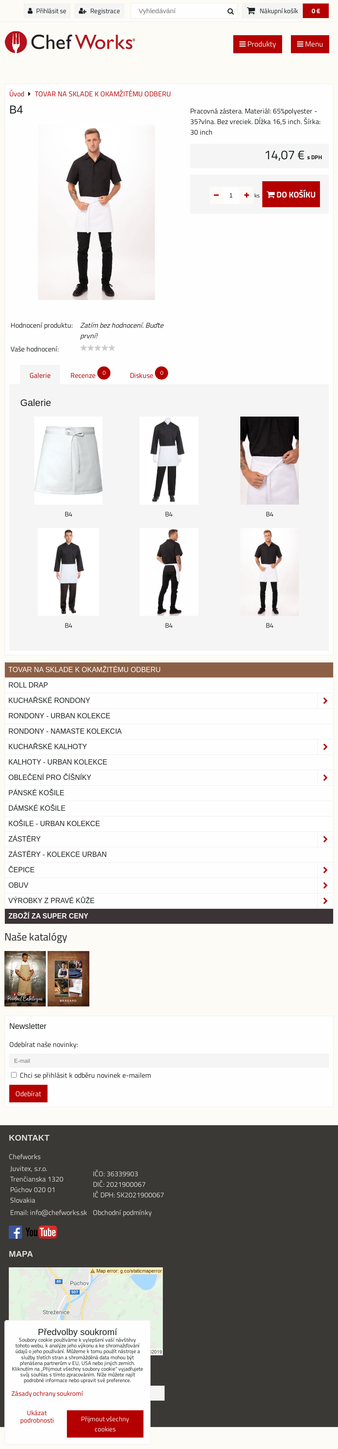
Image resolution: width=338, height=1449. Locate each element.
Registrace (99, 11)
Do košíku (291, 194)
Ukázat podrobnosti (37, 1416)
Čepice (170, 870)
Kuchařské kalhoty (170, 746)
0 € (316, 11)
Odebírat (28, 1093)
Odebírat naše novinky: (43, 1044)
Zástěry (170, 839)
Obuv (170, 885)
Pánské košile (36, 793)
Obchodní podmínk (120, 1212)
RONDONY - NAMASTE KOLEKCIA (65, 731)
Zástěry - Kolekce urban (57, 854)
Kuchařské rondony (170, 700)
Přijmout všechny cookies (105, 1424)
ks (243, 195)
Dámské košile (37, 808)
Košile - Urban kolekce (54, 823)
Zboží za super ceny (48, 916)
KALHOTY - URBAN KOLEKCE (57, 762)
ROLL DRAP (28, 685)
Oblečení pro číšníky (170, 777)
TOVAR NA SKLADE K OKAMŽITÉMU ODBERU (84, 669)
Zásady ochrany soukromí (47, 1393)
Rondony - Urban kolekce (59, 716)
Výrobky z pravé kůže (170, 900)
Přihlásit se (47, 11)
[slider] (97, 347)
